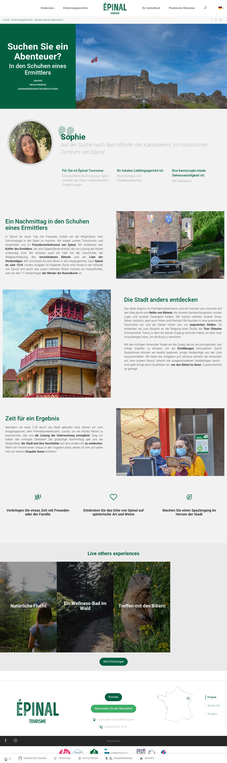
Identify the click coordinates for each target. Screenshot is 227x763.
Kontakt (113, 697)
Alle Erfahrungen (113, 661)
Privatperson (38, 84)
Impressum (114, 741)
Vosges (212, 714)
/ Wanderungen (118, 758)
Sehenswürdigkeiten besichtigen (38, 89)
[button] (47, 8)
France (211, 697)
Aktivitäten (88, 758)
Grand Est (213, 705)
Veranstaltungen (32, 758)
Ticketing (62, 758)
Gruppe (38, 80)
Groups (147, 758)
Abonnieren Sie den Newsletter (113, 708)
